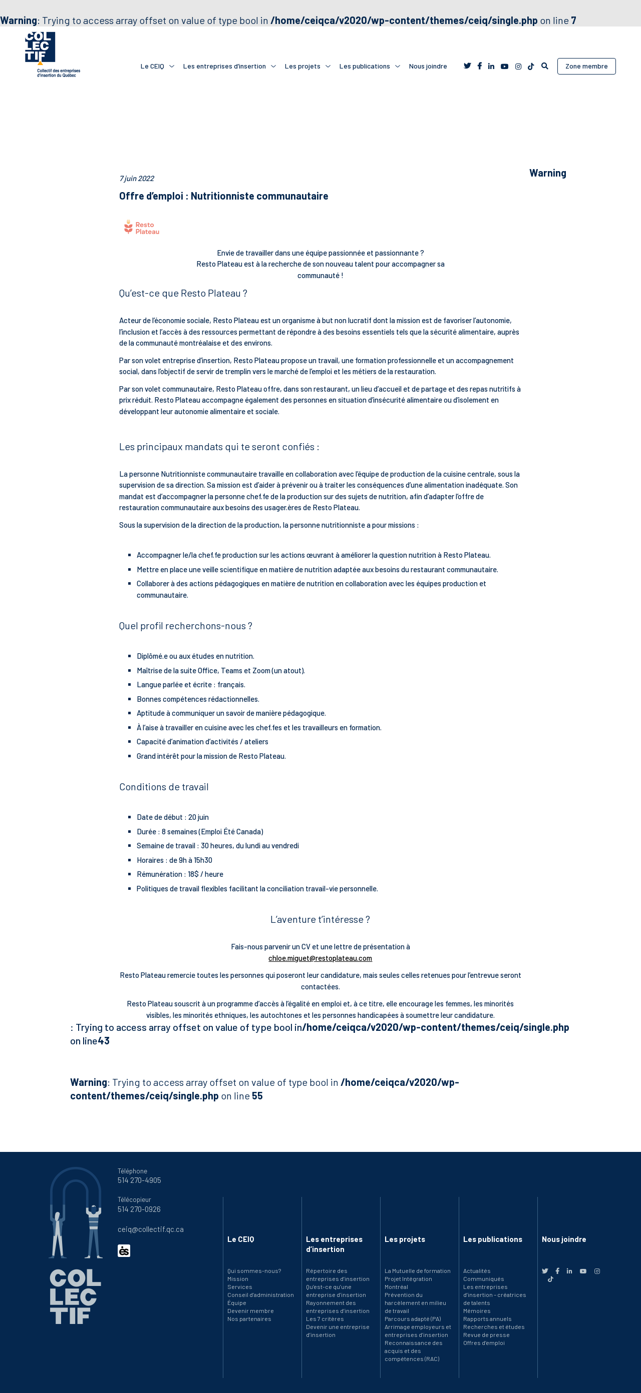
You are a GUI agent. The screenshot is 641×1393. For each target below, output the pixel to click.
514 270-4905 (139, 1179)
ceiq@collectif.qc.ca (151, 1228)
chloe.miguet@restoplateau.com (320, 957)
